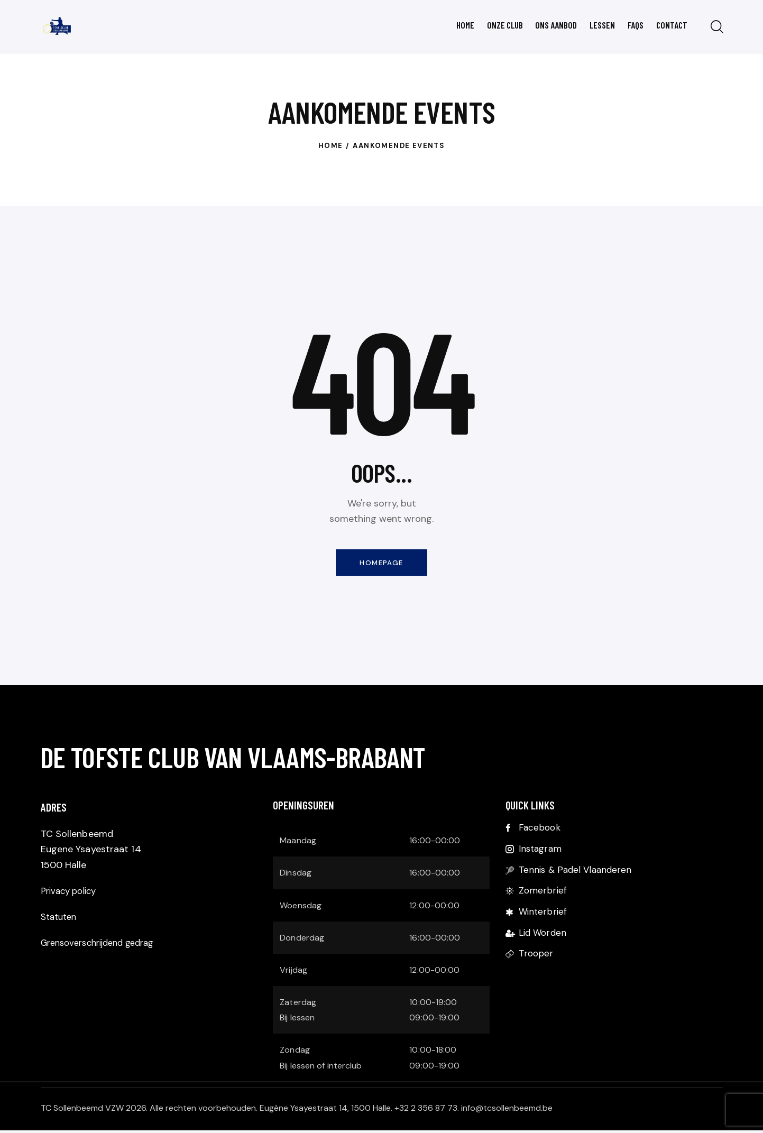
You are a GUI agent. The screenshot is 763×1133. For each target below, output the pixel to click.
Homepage (381, 563)
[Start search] (716, 28)
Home (330, 145)
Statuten (61, 919)
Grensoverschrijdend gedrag (104, 944)
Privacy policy (71, 892)
